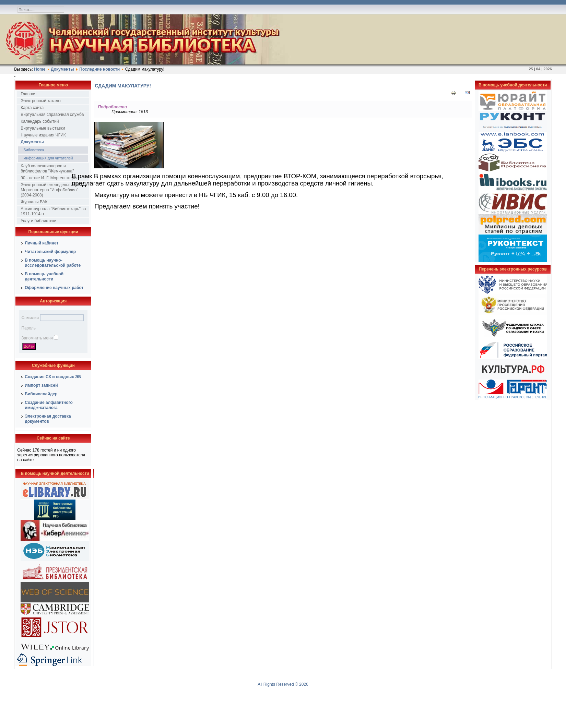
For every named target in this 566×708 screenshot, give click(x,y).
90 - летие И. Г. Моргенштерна (50, 178)
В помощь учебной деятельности (44, 276)
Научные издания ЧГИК (43, 135)
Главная (28, 94)
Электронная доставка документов (48, 419)
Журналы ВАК (34, 202)
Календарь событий (40, 121)
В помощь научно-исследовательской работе (53, 263)
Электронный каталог (41, 100)
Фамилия (30, 317)
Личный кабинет (41, 243)
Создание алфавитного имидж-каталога (49, 405)
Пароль (28, 328)
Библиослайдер (41, 394)
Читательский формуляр (50, 251)
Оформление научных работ (54, 287)
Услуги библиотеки (38, 220)
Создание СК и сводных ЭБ (53, 376)
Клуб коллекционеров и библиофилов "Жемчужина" (47, 168)
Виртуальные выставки (43, 128)
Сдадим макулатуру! (123, 85)
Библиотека (33, 150)
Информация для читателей (48, 158)
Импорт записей (41, 385)
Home (39, 69)
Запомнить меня (37, 338)
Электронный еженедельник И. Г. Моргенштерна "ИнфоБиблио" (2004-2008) (52, 189)
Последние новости (99, 69)
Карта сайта (32, 107)
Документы (62, 69)
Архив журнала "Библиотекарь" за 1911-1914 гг (53, 211)
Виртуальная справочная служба (52, 114)
